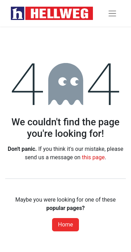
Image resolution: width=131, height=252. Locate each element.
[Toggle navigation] (112, 13)
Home (65, 224)
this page (93, 157)
